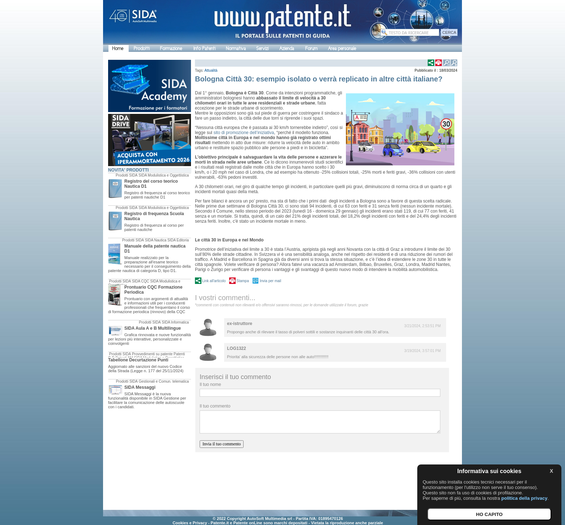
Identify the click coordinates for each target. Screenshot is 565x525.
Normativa (236, 48)
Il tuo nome (210, 384)
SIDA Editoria (178, 240)
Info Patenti (204, 48)
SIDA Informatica (175, 322)
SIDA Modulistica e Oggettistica (163, 175)
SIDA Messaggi (139, 387)
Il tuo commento (215, 406)
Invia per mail (270, 281)
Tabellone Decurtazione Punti (138, 359)
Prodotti (142, 48)
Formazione (171, 48)
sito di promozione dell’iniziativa (243, 132)
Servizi (262, 48)
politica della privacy (524, 498)
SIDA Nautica (155, 240)
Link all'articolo (214, 281)
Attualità (210, 70)
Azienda (286, 48)
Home (117, 48)
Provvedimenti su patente (152, 354)
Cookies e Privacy (190, 523)
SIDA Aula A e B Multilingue (152, 328)
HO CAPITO (489, 514)
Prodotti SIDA (127, 175)
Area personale (342, 48)
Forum (311, 48)
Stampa (242, 281)
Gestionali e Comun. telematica (164, 381)
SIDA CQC (140, 281)
